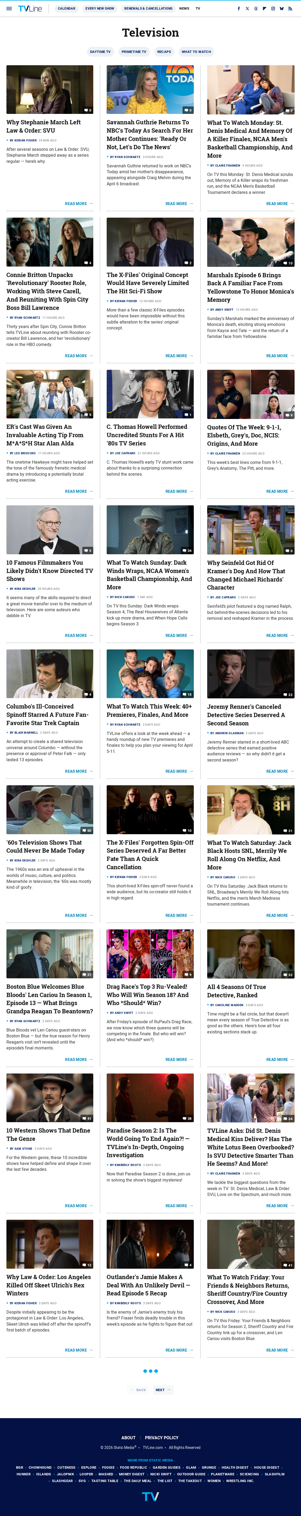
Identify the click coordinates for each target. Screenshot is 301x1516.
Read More (76, 203)
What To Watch (196, 51)
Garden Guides (166, 1467)
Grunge (209, 1467)
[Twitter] (247, 8)
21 (89, 974)
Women (214, 1480)
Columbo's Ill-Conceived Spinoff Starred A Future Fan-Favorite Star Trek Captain (47, 714)
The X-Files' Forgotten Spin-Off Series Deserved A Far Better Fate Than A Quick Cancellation (150, 854)
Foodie (108, 1467)
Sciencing (249, 1474)
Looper (86, 1474)
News (184, 8)
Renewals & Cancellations (148, 8)
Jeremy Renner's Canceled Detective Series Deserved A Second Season (246, 715)
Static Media (124, 1447)
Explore (88, 1467)
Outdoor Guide (191, 1474)
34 (190, 550)
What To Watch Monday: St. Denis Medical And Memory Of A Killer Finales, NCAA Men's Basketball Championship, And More (250, 139)
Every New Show (100, 8)
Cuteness (66, 1467)
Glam (191, 1467)
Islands (43, 1474)
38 (190, 1118)
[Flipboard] (264, 8)
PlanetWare (222, 1474)
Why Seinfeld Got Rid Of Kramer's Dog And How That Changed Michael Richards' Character (246, 575)
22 (290, 694)
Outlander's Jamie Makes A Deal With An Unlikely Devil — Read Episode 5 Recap (148, 1285)
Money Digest (132, 1474)
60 (89, 830)
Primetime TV (134, 51)
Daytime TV (100, 51)
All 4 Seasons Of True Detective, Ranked (236, 991)
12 (89, 1265)
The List (165, 1480)
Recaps (164, 51)
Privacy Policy (162, 1438)
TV (198, 8)
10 (290, 263)
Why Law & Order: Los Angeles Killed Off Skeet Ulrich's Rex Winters (48, 1285)
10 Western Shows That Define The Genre (48, 1134)
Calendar (66, 8)
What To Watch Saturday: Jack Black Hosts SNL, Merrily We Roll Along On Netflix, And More (249, 855)
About (128, 1438)
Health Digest (235, 1467)
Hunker (24, 1474)
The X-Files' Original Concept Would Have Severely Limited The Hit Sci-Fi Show (148, 283)
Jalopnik (65, 1474)
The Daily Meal (138, 1480)
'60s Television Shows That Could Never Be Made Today (45, 846)
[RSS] (290, 8)
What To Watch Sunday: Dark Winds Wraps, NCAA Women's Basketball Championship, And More (149, 575)
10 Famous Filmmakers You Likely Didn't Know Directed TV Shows (49, 571)
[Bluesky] (281, 8)
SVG (82, 1480)
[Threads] (256, 8)
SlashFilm (275, 1474)
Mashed (106, 1474)
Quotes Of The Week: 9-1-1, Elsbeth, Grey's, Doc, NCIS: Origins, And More (244, 435)
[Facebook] (238, 8)
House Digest (266, 1467)
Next (160, 1389)
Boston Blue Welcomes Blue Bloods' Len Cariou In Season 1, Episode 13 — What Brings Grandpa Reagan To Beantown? (49, 999)
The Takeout (190, 1480)
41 (89, 1118)
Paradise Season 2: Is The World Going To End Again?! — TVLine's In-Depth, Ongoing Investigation (148, 1142)
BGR (19, 1467)
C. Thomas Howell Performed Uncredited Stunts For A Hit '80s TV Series (147, 435)
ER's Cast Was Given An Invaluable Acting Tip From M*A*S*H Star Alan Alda (44, 435)
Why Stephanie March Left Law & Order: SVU (43, 126)
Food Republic (133, 1467)
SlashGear (62, 1480)
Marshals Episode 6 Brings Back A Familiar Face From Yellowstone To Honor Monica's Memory (250, 287)
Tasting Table (104, 1480)
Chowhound (40, 1467)
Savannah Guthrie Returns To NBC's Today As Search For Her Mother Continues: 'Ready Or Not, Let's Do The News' (150, 134)
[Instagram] (273, 8)
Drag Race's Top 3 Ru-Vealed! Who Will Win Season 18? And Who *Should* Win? (148, 995)
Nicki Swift (161, 1474)
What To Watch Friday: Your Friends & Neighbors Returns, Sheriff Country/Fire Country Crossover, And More (248, 1289)
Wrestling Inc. (240, 1480)
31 (290, 830)
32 (290, 975)
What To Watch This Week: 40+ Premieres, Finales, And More (149, 710)
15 (190, 694)
